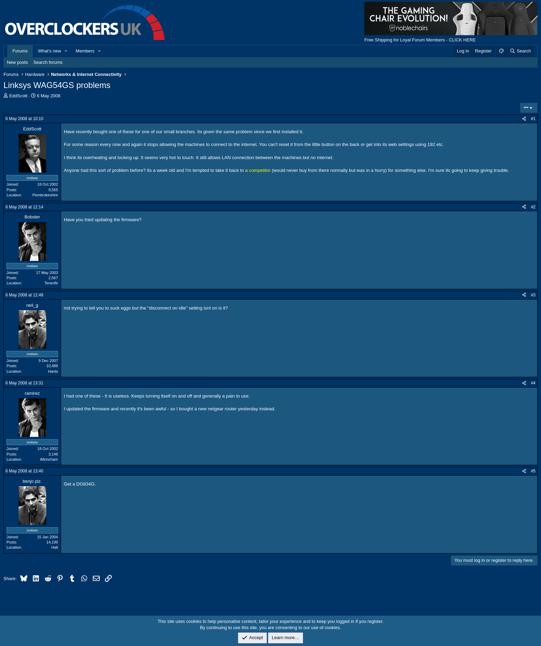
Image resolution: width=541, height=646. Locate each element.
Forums (20, 50)
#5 (533, 471)
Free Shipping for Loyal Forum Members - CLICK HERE (420, 39)
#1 (533, 118)
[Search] (520, 51)
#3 (533, 295)
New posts (17, 62)
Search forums (48, 62)
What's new (49, 50)
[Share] (524, 119)
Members (85, 50)
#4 (533, 383)
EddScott (18, 95)
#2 (533, 207)
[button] (66, 51)
